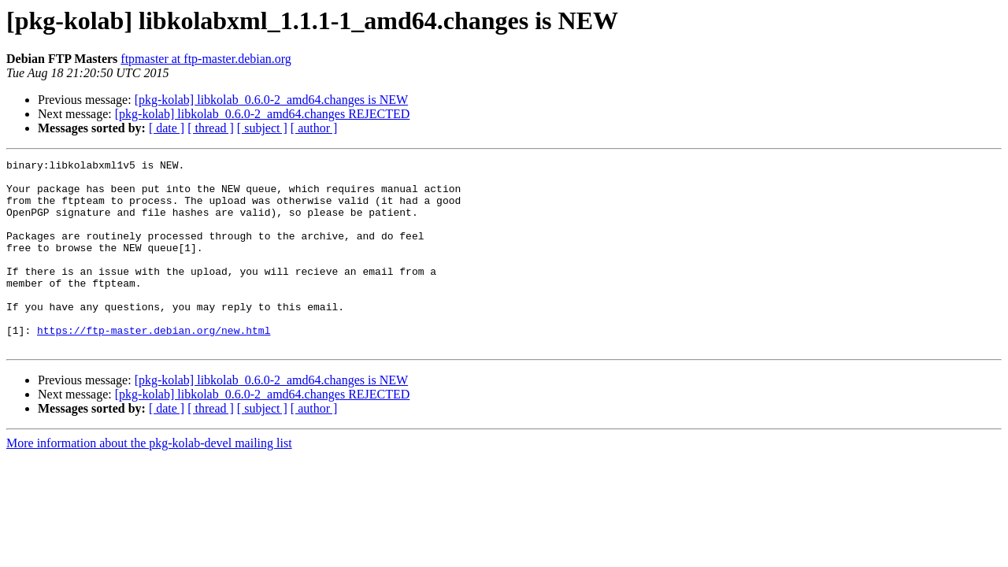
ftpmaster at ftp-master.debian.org (205, 58)
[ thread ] (210, 128)
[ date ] (166, 128)
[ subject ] (262, 128)
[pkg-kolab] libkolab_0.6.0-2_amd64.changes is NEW (271, 99)
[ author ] (314, 128)
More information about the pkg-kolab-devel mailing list (149, 480)
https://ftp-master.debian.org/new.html (153, 365)
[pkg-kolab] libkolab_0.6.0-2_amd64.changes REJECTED (262, 113)
